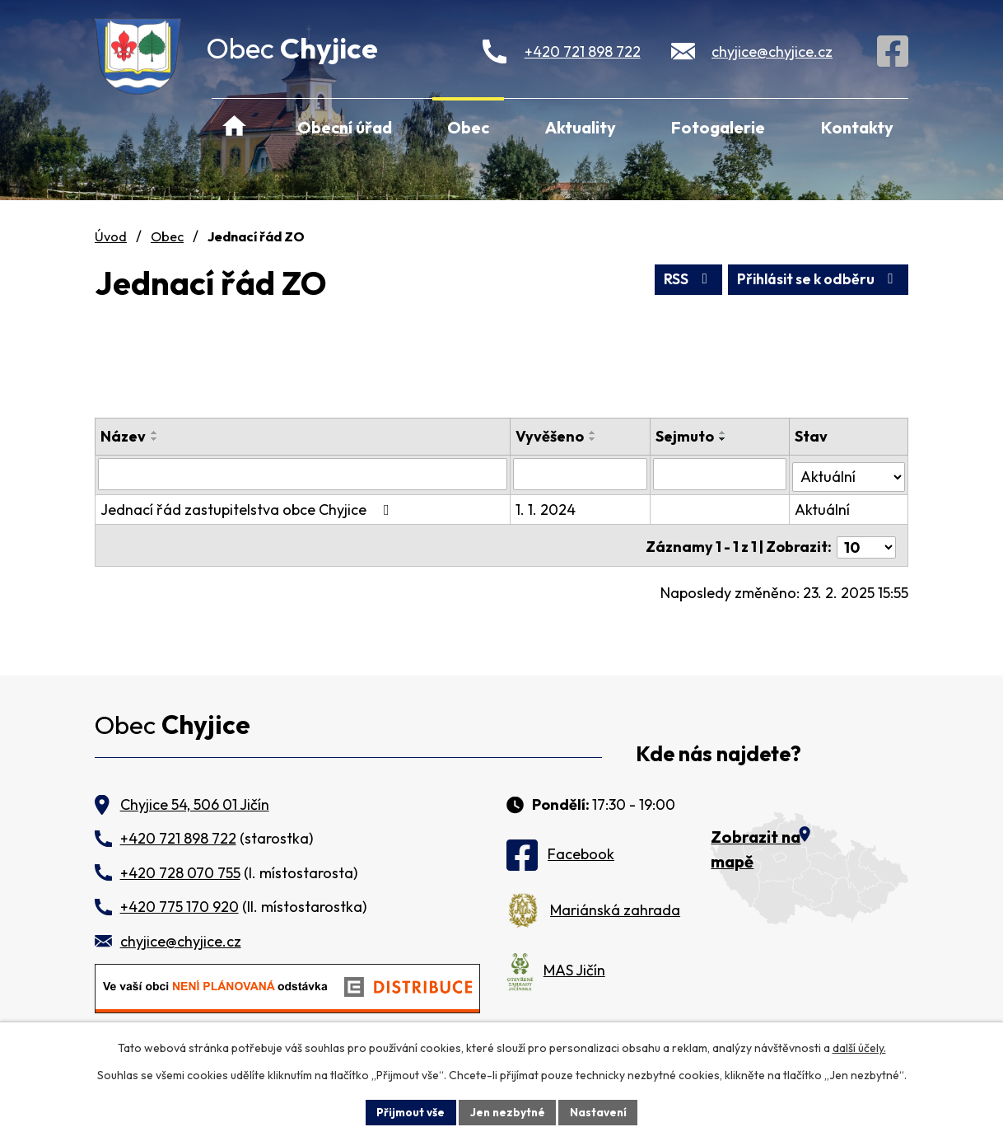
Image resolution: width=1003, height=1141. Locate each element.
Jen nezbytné (507, 1111)
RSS (679, 278)
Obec (468, 127)
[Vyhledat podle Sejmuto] (720, 473)
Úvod (234, 127)
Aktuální (823, 507)
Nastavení (600, 1111)
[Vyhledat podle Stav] (849, 473)
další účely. (859, 1047)
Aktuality (580, 127)
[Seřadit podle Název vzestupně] (155, 432)
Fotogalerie (718, 127)
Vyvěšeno (551, 436)
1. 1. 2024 (547, 507)
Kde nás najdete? (718, 754)
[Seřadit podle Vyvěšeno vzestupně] (594, 432)
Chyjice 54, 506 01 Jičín (194, 804)
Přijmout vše (408, 1111)
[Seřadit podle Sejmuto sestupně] (724, 439)
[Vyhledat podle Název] (303, 473)
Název (123, 436)
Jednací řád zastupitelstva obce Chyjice (248, 507)
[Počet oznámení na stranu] (866, 541)
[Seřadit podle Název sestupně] (155, 439)
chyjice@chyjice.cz (772, 51)
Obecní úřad (344, 127)
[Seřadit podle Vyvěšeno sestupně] (594, 439)
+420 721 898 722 (583, 51)
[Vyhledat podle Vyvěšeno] (581, 473)
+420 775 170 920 (179, 906)
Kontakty (857, 127)
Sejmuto (685, 436)
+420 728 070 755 (180, 872)
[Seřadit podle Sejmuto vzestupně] (724, 432)
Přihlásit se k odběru (815, 278)
